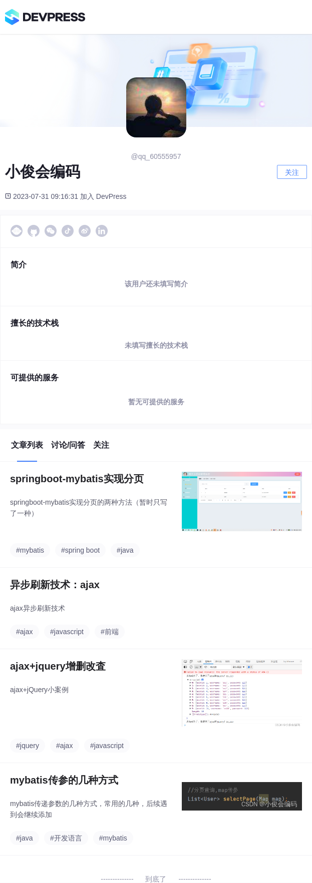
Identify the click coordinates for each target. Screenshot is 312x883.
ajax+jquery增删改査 (58, 666)
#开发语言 (66, 838)
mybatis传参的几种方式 (64, 780)
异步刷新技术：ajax (55, 584)
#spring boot (80, 550)
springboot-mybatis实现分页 (77, 478)
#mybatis (30, 550)
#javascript (67, 632)
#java (125, 550)
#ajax (24, 632)
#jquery (27, 746)
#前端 (110, 632)
